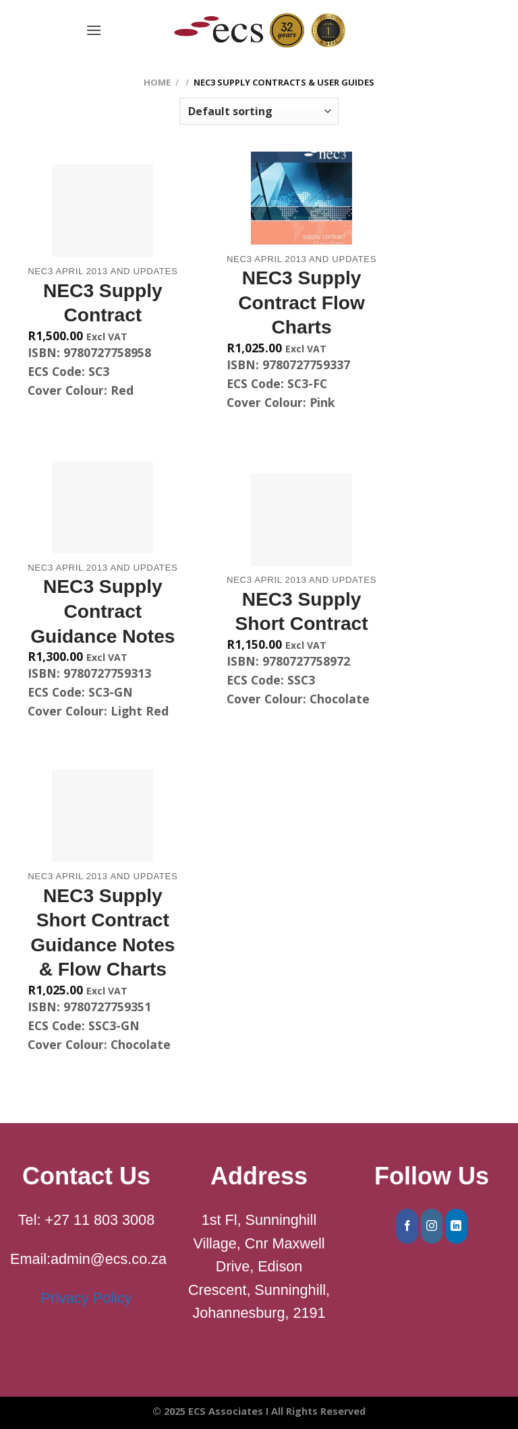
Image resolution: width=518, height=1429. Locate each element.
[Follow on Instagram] (432, 1226)
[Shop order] (259, 111)
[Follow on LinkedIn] (456, 1226)
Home (157, 82)
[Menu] (94, 29)
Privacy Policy (86, 1298)
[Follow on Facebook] (407, 1226)
